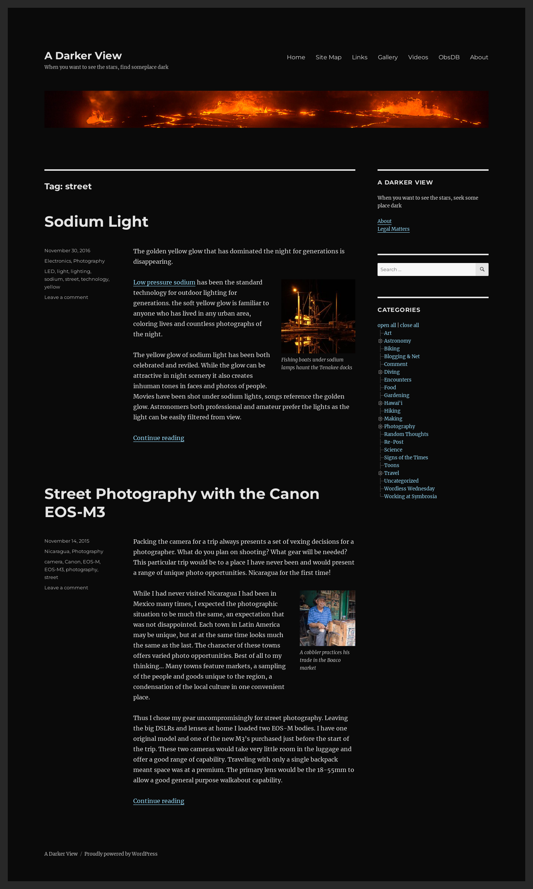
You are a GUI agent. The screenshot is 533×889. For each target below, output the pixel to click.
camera (53, 562)
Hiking (392, 411)
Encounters (398, 380)
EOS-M (91, 562)
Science (393, 450)
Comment (396, 364)
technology (94, 279)
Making (393, 419)
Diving (392, 372)
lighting (80, 271)
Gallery (388, 57)
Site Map (329, 57)
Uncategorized (401, 481)
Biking (392, 349)
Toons (391, 465)
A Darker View (83, 55)
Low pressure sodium (164, 282)
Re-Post (393, 442)
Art (388, 333)
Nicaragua (57, 551)
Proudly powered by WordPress (121, 854)
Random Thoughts (406, 434)
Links (360, 57)
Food (390, 387)
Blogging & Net (402, 356)
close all (409, 325)
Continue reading (158, 438)
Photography (89, 261)
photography (81, 569)
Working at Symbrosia (410, 496)
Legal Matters (394, 229)
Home (296, 57)
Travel (391, 473)
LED (49, 271)
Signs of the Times (406, 458)
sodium (53, 279)
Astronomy (397, 341)
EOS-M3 (54, 569)
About (479, 57)
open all (387, 325)
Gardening (396, 395)
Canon (73, 562)
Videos (418, 57)
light (62, 271)
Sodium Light (96, 221)
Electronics (57, 261)
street (72, 279)
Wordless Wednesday (409, 489)
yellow (52, 287)
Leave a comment (66, 297)
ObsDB (449, 57)
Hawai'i (393, 403)
